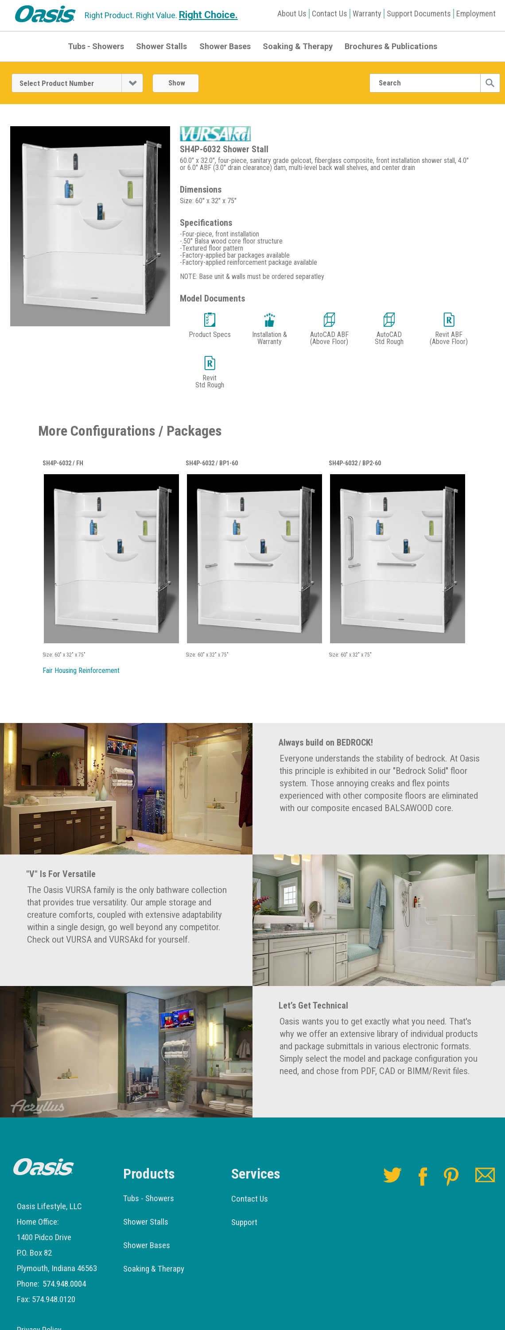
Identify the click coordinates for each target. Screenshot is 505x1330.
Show (176, 82)
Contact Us (329, 13)
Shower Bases (225, 46)
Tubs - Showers (96, 46)
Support (244, 1222)
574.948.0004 (64, 1283)
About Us (292, 13)
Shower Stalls (161, 46)
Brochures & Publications (391, 46)
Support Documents (419, 13)
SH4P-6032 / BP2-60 (355, 463)
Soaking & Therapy (298, 46)
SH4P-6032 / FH (63, 463)
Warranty (367, 13)
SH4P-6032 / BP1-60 (212, 463)
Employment (476, 13)
